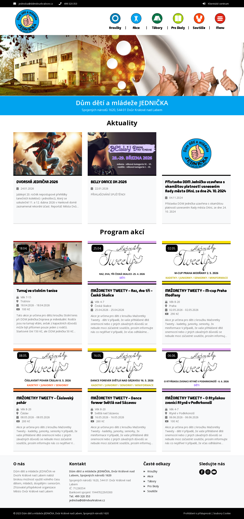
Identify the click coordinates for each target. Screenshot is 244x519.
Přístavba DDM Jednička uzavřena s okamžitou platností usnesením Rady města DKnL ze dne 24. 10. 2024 (195, 186)
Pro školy (151, 486)
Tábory (149, 481)
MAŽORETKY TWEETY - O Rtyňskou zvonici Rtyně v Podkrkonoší (195, 400)
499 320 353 (70, 3)
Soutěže (150, 491)
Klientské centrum (218, 3)
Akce (148, 476)
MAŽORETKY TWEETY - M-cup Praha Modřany (196, 292)
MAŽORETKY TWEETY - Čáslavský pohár (44, 400)
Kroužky (150, 471)
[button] (220, 21)
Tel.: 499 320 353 (79, 496)
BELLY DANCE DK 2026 (109, 181)
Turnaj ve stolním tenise (36, 290)
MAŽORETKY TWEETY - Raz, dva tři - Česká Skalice (121, 292)
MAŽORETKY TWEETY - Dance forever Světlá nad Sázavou (116, 400)
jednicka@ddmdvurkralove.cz (36, 3)
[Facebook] (202, 472)
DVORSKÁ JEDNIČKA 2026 (37, 181)
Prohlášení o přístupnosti (197, 513)
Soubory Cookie (222, 513)
